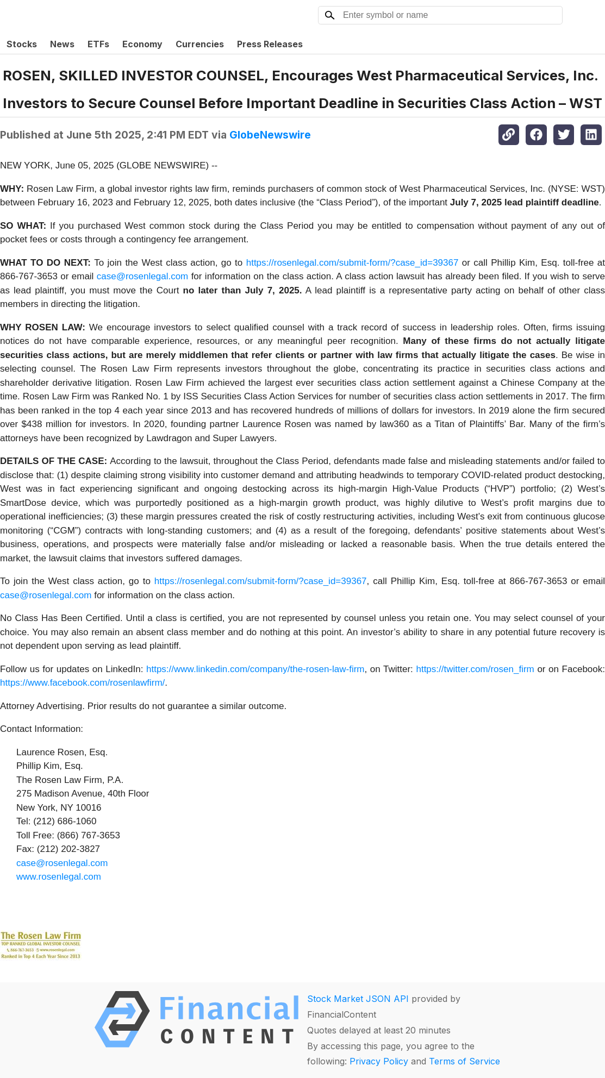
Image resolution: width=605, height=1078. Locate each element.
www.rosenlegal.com (58, 877)
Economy (142, 44)
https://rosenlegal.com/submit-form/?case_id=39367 (352, 263)
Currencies (200, 44)
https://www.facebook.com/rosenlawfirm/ (82, 683)
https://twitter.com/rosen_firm (475, 669)
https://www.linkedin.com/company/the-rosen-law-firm (255, 669)
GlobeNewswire (270, 134)
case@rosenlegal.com (142, 276)
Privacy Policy (379, 1061)
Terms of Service (464, 1061)
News (62, 44)
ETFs (98, 44)
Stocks (22, 44)
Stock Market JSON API (358, 998)
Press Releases (270, 44)
